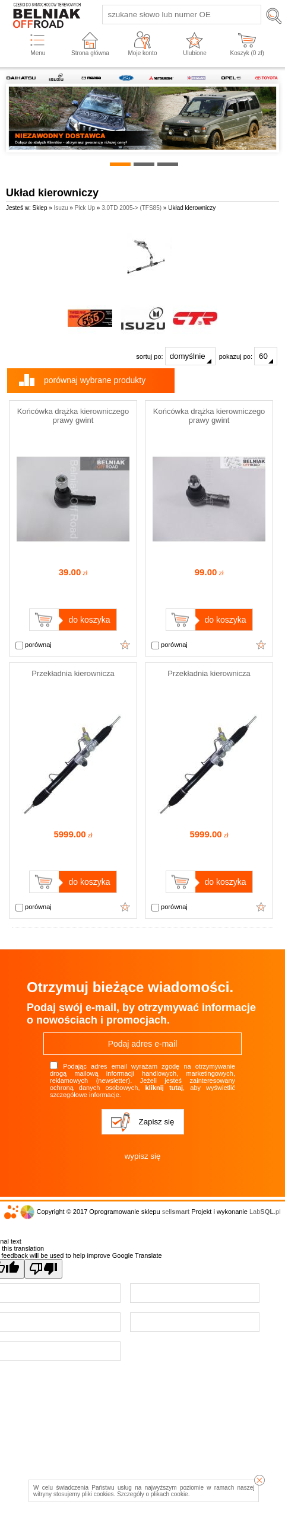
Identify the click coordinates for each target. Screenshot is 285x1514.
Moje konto (142, 53)
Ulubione (194, 53)
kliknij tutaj (164, 1087)
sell (175, 1211)
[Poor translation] (43, 1269)
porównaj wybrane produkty (94, 380)
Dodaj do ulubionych (125, 644)
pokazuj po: (248, 356)
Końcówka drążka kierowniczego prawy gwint (73, 416)
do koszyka (89, 619)
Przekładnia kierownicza (72, 673)
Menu (37, 53)
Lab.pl (265, 1211)
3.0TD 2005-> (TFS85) (132, 208)
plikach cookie (169, 1494)
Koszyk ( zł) (247, 53)
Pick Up (85, 208)
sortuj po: (175, 356)
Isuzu (61, 208)
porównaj (33, 645)
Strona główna (90, 53)
